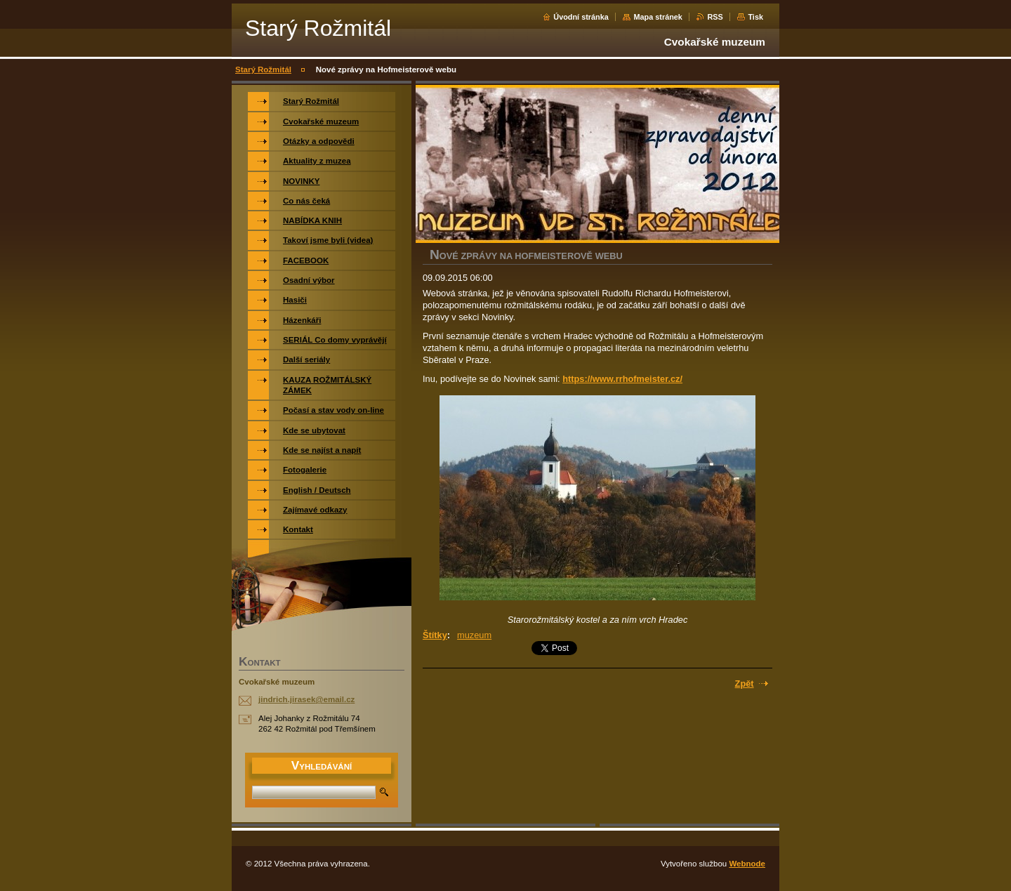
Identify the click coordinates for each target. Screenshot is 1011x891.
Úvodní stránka (581, 17)
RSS (714, 17)
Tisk (755, 17)
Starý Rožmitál (263, 69)
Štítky (435, 635)
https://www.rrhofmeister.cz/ (622, 379)
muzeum (474, 635)
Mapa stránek (657, 17)
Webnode (747, 863)
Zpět (744, 683)
